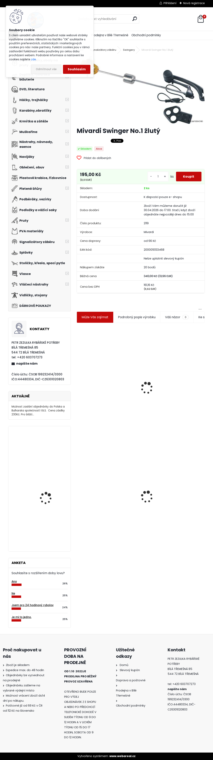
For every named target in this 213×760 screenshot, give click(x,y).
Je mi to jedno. (21, 617)
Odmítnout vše (46, 69)
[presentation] (78, 378)
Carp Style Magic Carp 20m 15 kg (50, 492)
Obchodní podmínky (146, 35)
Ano (14, 581)
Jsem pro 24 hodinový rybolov (33, 605)
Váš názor (177, 317)
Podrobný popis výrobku (136, 317)
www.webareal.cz (122, 756)
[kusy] (157, 176)
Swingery (129, 50)
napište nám (27, 363)
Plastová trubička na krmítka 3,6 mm (173, 350)
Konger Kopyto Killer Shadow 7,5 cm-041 (173, 494)
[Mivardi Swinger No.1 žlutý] (141, 90)
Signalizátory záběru (103, 50)
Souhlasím (77, 69)
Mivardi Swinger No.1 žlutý (99, 491)
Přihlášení (170, 3)
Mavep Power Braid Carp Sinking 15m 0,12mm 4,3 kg (51, 448)
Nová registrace (194, 3)
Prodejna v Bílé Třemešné (109, 35)
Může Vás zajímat (95, 317)
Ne (13, 593)
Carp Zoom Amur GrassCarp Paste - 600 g (50, 532)
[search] (134, 18)
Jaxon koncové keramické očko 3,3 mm (105, 368)
